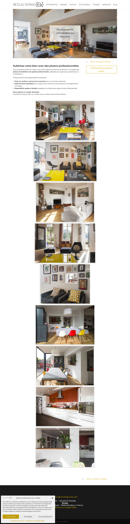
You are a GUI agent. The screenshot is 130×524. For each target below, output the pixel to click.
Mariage (63, 5)
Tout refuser (28, 516)
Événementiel (52, 5)
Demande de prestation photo (102, 69)
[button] (52, 498)
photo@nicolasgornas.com (65, 497)
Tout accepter (11, 516)
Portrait (72, 5)
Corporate (39, 5)
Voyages (96, 5)
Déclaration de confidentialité (34, 520)
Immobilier (106, 5)
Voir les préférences (45, 516)
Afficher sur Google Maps (64, 507)
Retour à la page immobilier (100, 62)
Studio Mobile (84, 5)
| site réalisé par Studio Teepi (57, 521)
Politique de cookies (17, 520)
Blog (115, 5)
